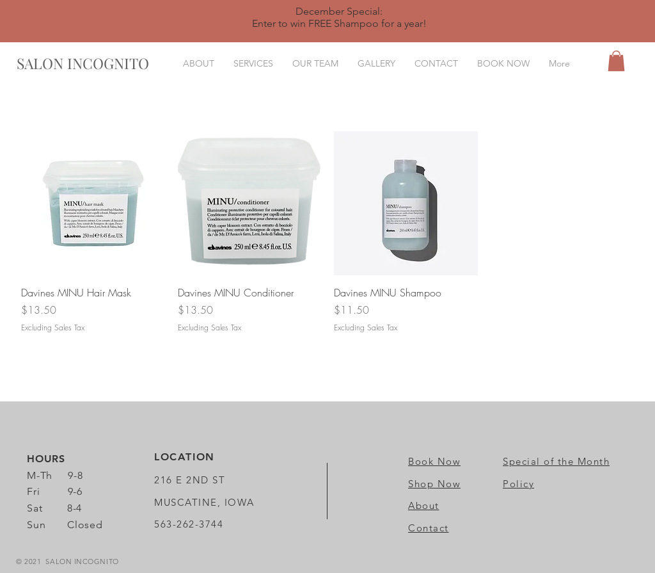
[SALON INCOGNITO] (83, 63)
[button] (616, 61)
